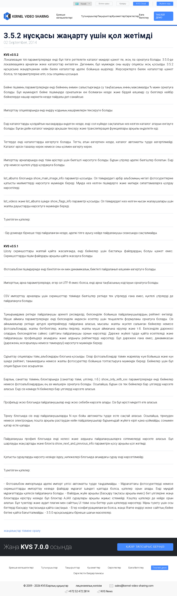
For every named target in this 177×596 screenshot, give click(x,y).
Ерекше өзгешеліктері (21, 567)
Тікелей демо (160, 16)
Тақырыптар (72, 567)
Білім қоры (104, 3)
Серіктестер (114, 567)
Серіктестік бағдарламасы (88, 573)
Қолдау (122, 3)
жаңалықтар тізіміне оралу (22, 531)
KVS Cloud (141, 3)
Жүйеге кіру (164, 3)
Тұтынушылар (49, 567)
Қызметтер (93, 567)
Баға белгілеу (136, 567)
